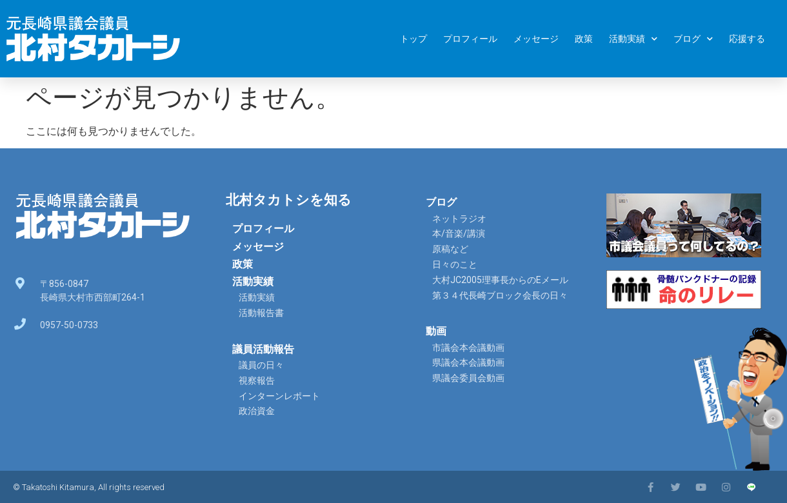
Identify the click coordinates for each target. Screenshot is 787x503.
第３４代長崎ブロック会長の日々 (500, 295)
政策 (584, 39)
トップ (413, 39)
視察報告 (257, 380)
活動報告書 (261, 313)
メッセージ (536, 39)
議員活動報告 (263, 349)
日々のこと (454, 264)
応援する (747, 39)
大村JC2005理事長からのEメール (500, 280)
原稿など (450, 249)
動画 (436, 331)
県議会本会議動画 (468, 362)
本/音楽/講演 (458, 233)
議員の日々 (261, 365)
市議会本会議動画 (468, 347)
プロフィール (470, 39)
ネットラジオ (459, 218)
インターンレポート (279, 396)
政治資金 (257, 411)
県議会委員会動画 (468, 378)
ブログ (693, 39)
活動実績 (633, 39)
